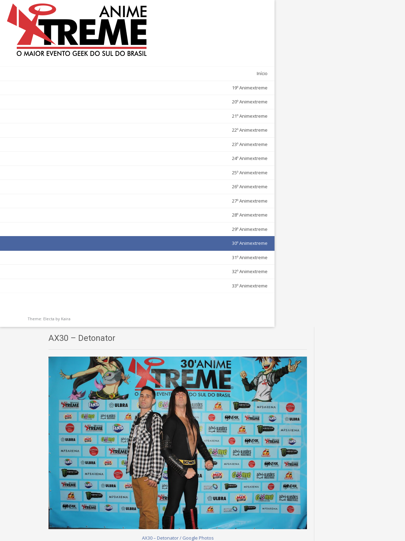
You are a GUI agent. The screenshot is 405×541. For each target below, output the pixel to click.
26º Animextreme (73, 165)
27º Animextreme (73, 180)
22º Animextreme (73, 109)
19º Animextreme (73, 67)
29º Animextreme (73, 208)
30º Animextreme (73, 222)
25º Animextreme (73, 151)
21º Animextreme (73, 95)
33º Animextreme (73, 265)
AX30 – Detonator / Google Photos (213, 183)
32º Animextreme (73, 250)
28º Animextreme (73, 194)
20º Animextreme (73, 81)
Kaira (65, 297)
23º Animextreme (73, 123)
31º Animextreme (73, 236)
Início (85, 52)
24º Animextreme (73, 137)
